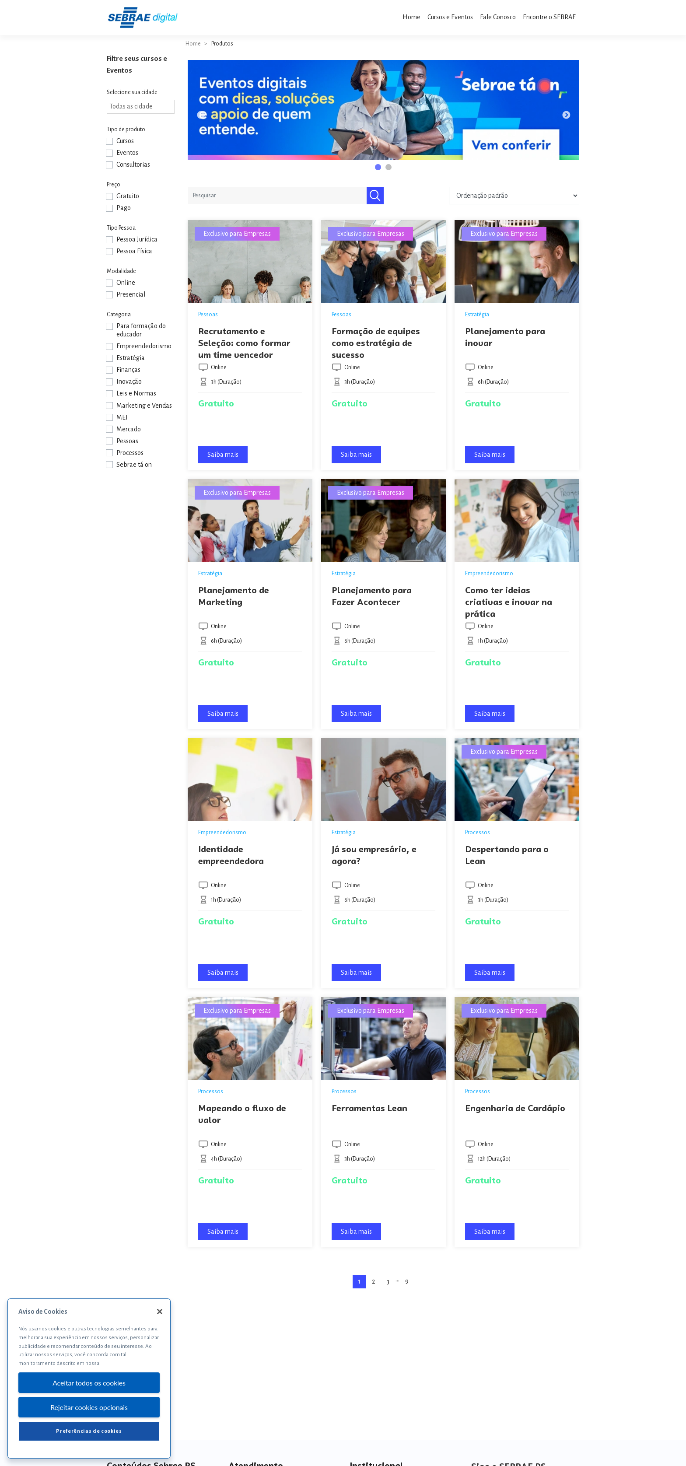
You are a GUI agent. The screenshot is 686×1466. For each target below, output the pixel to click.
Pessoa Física (134, 251)
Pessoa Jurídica (137, 239)
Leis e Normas (136, 393)
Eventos (127, 152)
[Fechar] (159, 1311)
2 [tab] (389, 168)
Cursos (125, 140)
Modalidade (121, 271)
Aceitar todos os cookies (89, 1383)
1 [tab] (379, 168)
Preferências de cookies (89, 1431)
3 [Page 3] (388, 1281)
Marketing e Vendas (144, 405)
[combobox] (141, 107)
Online (125, 282)
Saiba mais (222, 454)
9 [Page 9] (407, 1281)
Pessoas (127, 440)
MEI (122, 417)
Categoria (119, 314)
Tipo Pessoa (121, 228)
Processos (130, 452)
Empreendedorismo (144, 346)
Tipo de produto (126, 129)
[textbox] (142, 106)
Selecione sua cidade (132, 92)
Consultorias (133, 164)
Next (566, 115)
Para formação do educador (141, 330)
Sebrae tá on (134, 464)
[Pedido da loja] (514, 195)
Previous (200, 115)
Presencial (130, 294)
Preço (113, 185)
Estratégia (130, 357)
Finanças (128, 369)
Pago (123, 207)
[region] (89, 1378)
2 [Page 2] (373, 1281)
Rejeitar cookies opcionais (89, 1407)
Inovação (129, 381)
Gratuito (127, 195)
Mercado (128, 429)
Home (193, 44)
